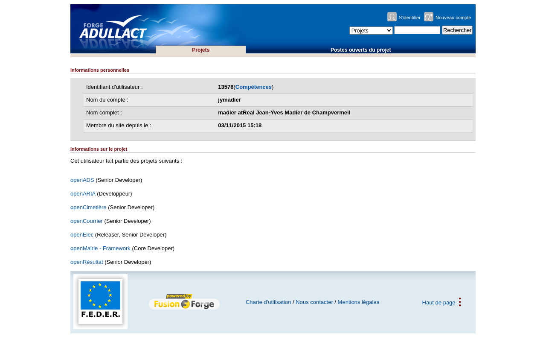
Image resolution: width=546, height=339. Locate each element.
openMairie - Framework (100, 248)
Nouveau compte (453, 17)
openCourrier (86, 221)
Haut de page (439, 302)
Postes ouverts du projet (361, 50)
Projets (200, 50)
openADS (82, 180)
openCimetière (88, 207)
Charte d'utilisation (268, 302)
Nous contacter (314, 302)
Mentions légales (359, 302)
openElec (81, 234)
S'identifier (410, 17)
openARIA (83, 193)
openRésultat (86, 262)
